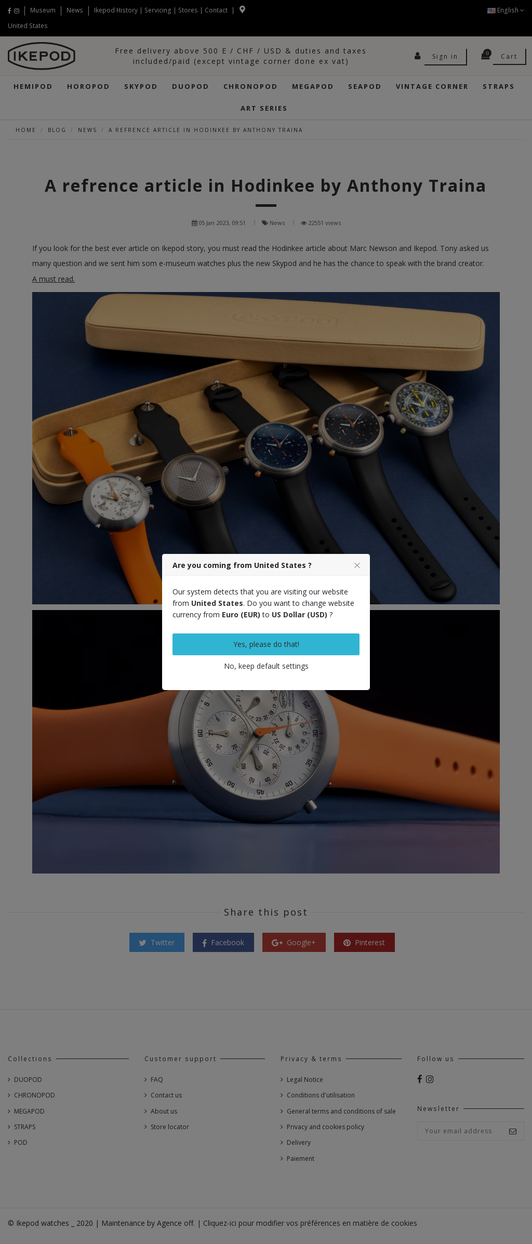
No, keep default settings (266, 666)
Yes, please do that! (266, 644)
